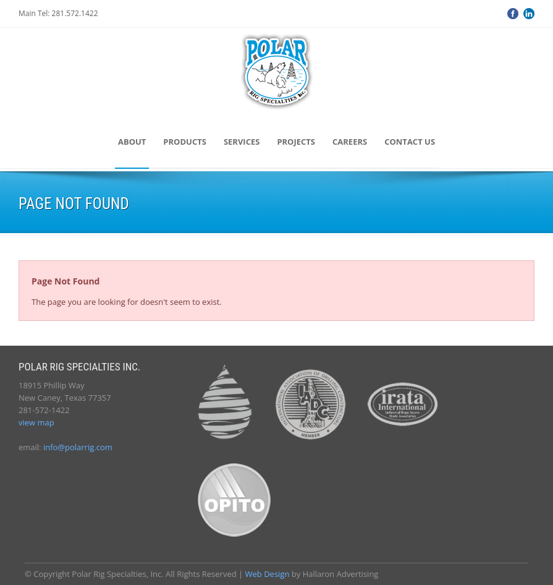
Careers (349, 141)
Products (184, 141)
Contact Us (409, 141)
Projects (296, 141)
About (132, 141)
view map (36, 422)
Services (242, 141)
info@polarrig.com (77, 447)
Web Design (267, 573)
